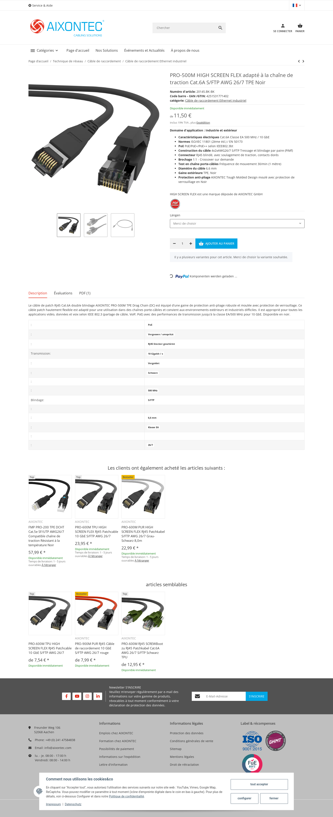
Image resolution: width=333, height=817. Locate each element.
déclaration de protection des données (136, 705)
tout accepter (259, 784)
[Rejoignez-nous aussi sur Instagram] (87, 696)
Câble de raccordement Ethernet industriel (215, 100)
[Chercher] (183, 28)
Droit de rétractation (184, 765)
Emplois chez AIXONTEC (116, 733)
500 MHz (152, 390)
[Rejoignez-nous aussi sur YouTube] (76, 696)
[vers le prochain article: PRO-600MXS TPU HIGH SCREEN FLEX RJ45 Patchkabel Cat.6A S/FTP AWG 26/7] (299, 61)
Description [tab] (37, 293)
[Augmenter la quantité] (190, 243)
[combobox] (237, 223)
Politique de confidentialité (126, 796)
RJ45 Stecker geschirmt (161, 343)
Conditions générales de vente (191, 741)
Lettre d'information (113, 765)
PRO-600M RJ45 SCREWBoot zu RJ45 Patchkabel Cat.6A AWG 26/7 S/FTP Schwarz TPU (142, 650)
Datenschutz (73, 804)
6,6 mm (152, 417)
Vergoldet (153, 363)
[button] (42, 5)
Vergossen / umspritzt (161, 334)
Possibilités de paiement (116, 749)
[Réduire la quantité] (174, 243)
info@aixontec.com (57, 748)
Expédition (203, 122)
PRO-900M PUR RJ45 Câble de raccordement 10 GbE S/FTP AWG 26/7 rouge (94, 648)
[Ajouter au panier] (216, 243)
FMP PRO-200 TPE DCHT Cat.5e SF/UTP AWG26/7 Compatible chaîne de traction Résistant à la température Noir (46, 536)
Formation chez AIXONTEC (117, 741)
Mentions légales (182, 757)
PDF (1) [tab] (84, 293)
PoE (150, 324)
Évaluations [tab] (63, 293)
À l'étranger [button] (49, 565)
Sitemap (176, 749)
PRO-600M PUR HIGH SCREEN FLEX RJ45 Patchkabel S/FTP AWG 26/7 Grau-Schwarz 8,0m (143, 534)
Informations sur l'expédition (119, 757)
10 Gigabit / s (155, 353)
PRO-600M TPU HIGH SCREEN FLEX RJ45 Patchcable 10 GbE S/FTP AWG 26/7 (96, 531)
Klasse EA (153, 427)
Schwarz (153, 372)
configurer (244, 798)
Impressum (53, 804)
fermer (273, 798)
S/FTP (151, 400)
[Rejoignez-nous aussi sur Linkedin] (97, 696)
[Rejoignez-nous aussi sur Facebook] (66, 696)
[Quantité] (182, 243)
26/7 (150, 444)
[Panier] (298, 27)
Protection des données (186, 733)
